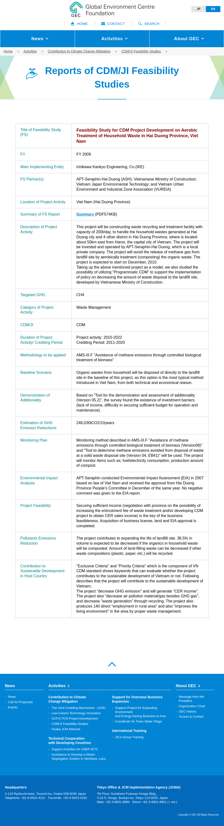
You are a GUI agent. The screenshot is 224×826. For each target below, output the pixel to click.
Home (8, 51)
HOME (79, 24)
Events (13, 707)
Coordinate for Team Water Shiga (138, 721)
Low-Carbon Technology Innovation (76, 713)
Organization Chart (192, 706)
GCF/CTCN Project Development (75, 718)
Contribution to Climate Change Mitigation (79, 51)
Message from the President (191, 699)
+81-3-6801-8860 (117, 802)
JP (199, 9)
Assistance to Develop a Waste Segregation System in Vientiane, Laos (79, 756)
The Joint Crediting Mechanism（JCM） (80, 708)
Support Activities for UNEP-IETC (75, 749)
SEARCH (149, 24)
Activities (30, 51)
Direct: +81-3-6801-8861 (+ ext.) (154, 802)
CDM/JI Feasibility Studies (141, 51)
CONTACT (113, 24)
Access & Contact (191, 716)
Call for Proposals (20, 702)
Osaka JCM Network (66, 729)
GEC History (187, 711)
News (12, 696)
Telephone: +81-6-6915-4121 (25, 798)
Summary (85, 214)
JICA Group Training (129, 737)
